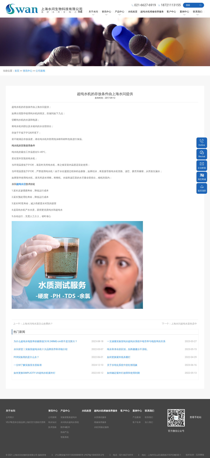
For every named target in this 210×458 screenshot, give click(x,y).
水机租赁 (132, 11)
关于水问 (93, 11)
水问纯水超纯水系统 (70, 422)
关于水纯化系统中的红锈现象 (122, 365)
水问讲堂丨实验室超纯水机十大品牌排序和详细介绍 (40, 349)
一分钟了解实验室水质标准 (28, 365)
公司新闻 (40, 70)
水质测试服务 (100, 417)
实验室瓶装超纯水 (69, 417)
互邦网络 (200, 455)
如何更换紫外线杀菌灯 (118, 357)
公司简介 (10, 417)
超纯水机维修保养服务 (152, 11)
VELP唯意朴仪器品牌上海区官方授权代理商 (25, 422)
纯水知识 (52, 422)
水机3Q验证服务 (101, 427)
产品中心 (119, 11)
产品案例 (137, 417)
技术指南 (52, 427)
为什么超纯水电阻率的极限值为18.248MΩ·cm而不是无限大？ (45, 341)
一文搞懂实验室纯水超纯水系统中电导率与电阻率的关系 (136, 341)
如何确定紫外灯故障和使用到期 (123, 373)
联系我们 (197, 11)
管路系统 (65, 437)
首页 (80, 11)
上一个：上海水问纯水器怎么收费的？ (33, 323)
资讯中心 (106, 11)
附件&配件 (65, 427)
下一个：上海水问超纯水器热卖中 (179, 323)
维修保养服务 (100, 422)
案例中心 (184, 11)
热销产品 (65, 432)
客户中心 (171, 11)
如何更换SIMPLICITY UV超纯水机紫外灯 (34, 373)
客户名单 (137, 422)
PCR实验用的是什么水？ (26, 357)
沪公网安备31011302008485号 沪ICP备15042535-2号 (79, 455)
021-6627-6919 (126, 455)
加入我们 (149, 422)
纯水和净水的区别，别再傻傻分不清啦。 (128, 349)
